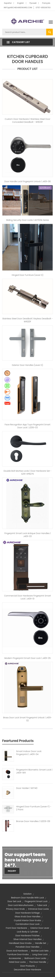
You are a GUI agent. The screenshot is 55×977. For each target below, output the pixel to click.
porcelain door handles (27, 946)
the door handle (37, 962)
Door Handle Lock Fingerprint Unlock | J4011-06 (27, 181)
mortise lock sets (39, 950)
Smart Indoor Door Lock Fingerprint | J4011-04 (29, 753)
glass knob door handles (27, 916)
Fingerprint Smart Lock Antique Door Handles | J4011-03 (27, 535)
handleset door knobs (20, 943)
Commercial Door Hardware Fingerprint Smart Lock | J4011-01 (27, 597)
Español (8, 3)
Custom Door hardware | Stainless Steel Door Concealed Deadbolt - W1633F (27, 120)
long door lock (40, 954)
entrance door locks (38, 908)
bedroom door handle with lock (27, 897)
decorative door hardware (27, 969)
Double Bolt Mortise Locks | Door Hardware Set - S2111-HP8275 (27, 472)
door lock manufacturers (20, 905)
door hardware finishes (27, 935)
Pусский (32, 3)
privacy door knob (15, 908)
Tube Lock (42, 905)
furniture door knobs (18, 954)
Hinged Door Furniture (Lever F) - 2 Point (33, 808)
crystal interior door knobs (27, 920)
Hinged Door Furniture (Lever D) (27, 275)
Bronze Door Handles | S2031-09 (33, 821)
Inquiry (12, 870)
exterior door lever (40, 927)
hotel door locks (17, 962)
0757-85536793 (43, 7)
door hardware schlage (27, 912)
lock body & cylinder (27, 931)
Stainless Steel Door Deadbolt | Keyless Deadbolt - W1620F (27, 320)
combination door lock (27, 924)
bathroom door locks (35, 958)
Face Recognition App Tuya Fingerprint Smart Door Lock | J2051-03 (27, 426)
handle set (40, 943)
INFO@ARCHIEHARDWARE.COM (18, 7)
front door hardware (16, 927)
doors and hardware (17, 950)
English (20, 3)
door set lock (14, 901)
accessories (15, 958)
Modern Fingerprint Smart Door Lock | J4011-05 (27, 658)
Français (46, 3)
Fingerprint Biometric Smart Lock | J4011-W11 (34, 771)
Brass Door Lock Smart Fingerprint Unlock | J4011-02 (27, 719)
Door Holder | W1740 (26, 788)
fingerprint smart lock (36, 901)
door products (27, 965)
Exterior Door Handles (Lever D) (27, 365)
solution (27, 893)
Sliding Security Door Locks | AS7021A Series (27, 220)
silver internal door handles (27, 939)
